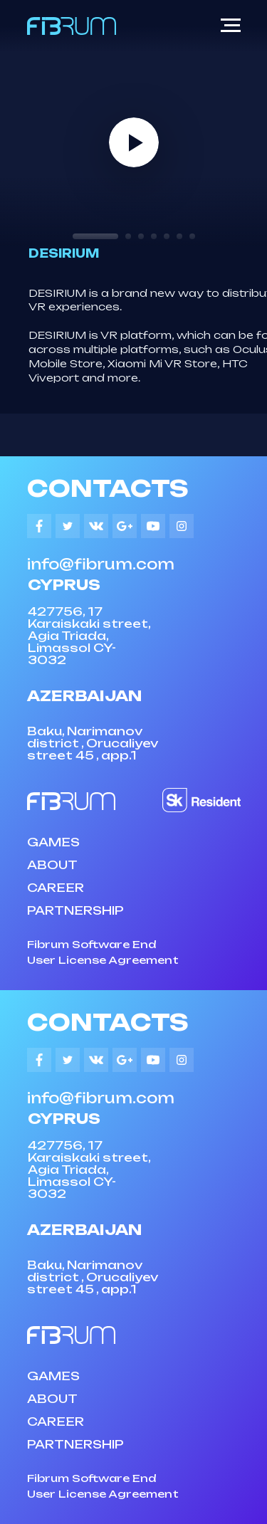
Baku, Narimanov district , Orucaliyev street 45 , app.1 (92, 743)
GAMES (53, 842)
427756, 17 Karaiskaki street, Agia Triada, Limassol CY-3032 (89, 635)
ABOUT (52, 865)
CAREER (55, 888)
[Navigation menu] (231, 26)
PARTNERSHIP (75, 910)
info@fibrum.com (100, 564)
